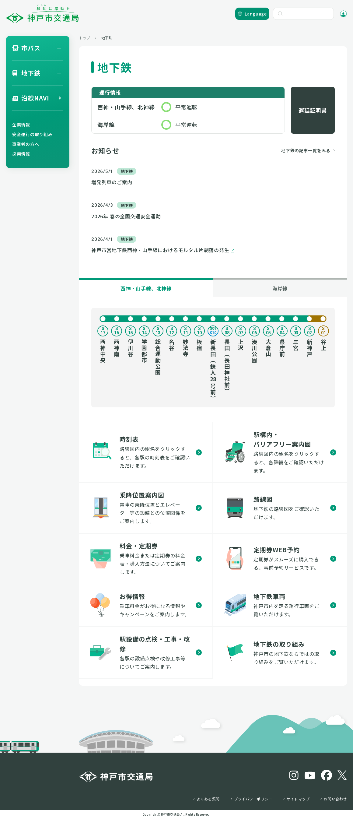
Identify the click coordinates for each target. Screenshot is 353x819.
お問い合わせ (335, 799)
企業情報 (21, 124)
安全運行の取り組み (32, 134)
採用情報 (21, 154)
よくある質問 (208, 799)
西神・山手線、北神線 (146, 288)
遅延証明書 (313, 110)
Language (256, 14)
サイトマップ (298, 799)
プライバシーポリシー (253, 799)
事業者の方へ (25, 144)
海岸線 (280, 288)
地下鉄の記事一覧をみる (305, 150)
